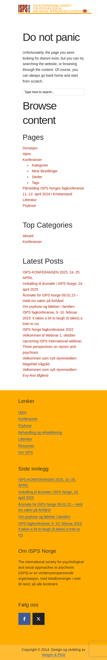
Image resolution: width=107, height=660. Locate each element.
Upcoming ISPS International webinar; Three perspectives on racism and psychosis (52, 347)
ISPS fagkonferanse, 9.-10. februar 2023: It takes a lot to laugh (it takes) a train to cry (52, 318)
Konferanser (32, 160)
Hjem (27, 154)
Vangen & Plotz (53, 655)
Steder (37, 177)
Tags (36, 183)
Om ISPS (25, 452)
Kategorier (40, 165)
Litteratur (30, 200)
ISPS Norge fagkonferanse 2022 (48, 329)
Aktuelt (28, 236)
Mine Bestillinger (45, 171)
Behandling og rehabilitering (40, 432)
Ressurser (26, 446)
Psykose (29, 206)
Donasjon (30, 148)
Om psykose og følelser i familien (49, 307)
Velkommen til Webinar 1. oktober (49, 335)
